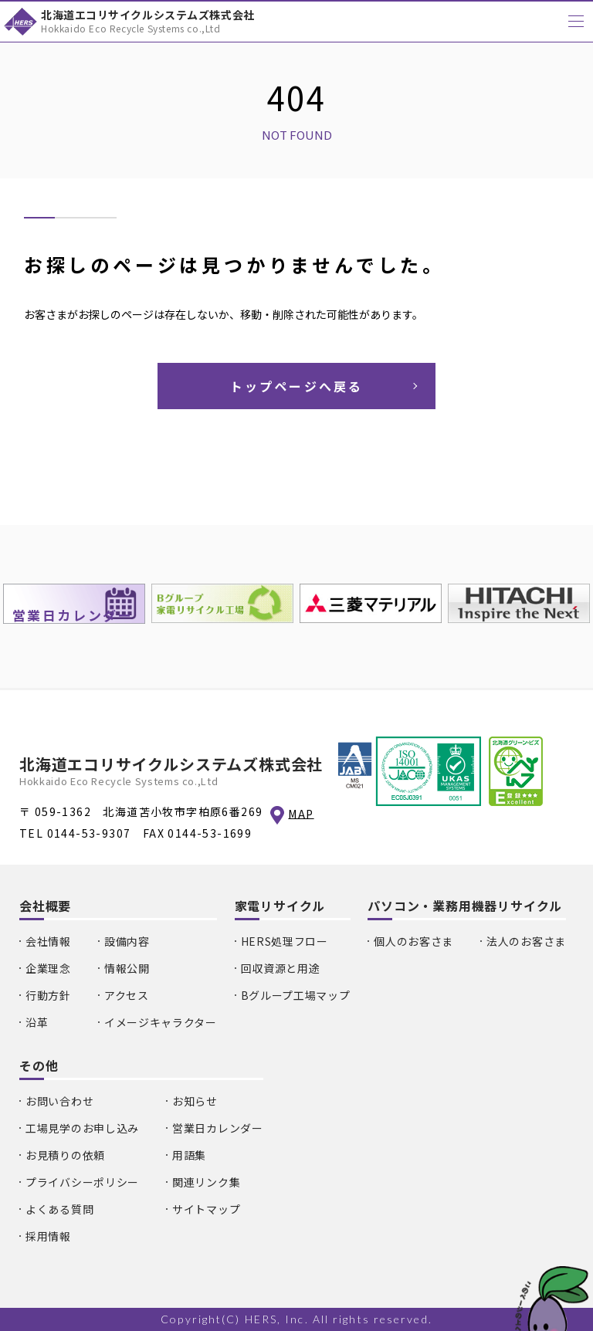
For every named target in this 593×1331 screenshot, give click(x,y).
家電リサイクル (280, 905)
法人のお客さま (526, 941)
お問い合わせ (59, 1101)
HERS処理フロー (284, 941)
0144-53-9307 (89, 833)
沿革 (36, 1022)
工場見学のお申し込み (82, 1128)
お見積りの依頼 (65, 1155)
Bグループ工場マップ (296, 995)
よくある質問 (59, 1209)
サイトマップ (206, 1209)
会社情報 (48, 941)
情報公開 (127, 968)
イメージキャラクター (160, 1022)
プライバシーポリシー (82, 1182)
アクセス (126, 995)
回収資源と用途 (280, 968)
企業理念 (48, 968)
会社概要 (45, 905)
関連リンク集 (206, 1182)
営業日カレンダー (217, 1128)
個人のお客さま (413, 941)
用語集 (189, 1155)
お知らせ (195, 1101)
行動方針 (48, 995)
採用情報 (48, 1236)
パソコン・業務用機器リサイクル (465, 905)
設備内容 (127, 941)
